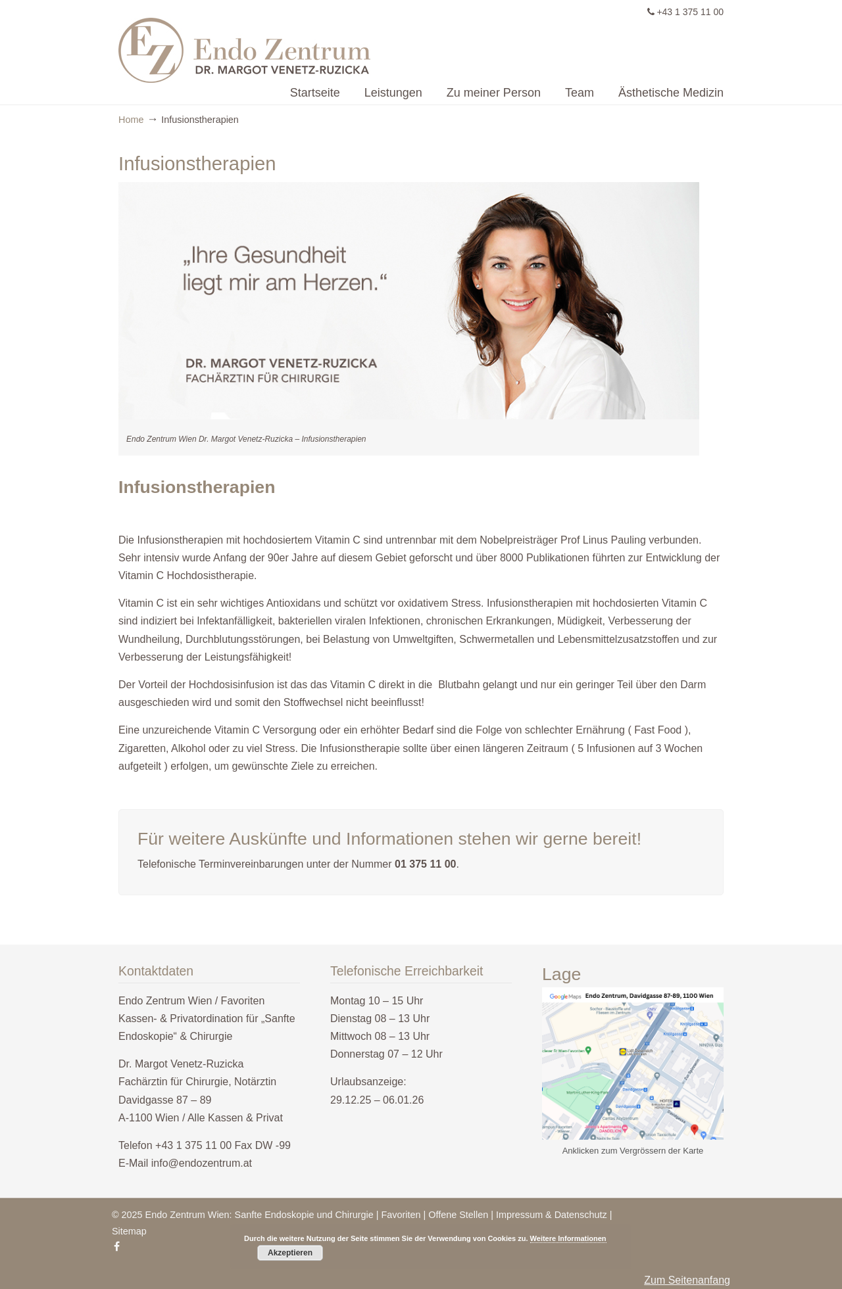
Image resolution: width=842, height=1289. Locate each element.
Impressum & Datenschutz (551, 1214)
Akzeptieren (290, 1252)
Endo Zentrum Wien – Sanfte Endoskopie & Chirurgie (365, 43)
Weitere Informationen (568, 1238)
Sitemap (129, 1231)
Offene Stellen (458, 1214)
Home (130, 119)
